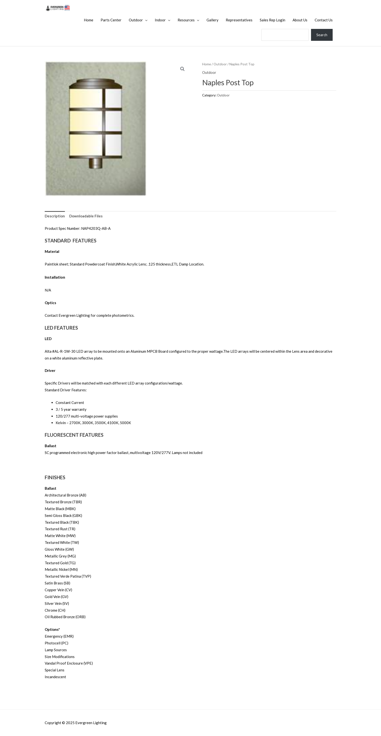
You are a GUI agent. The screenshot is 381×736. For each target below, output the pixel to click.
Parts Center (111, 20)
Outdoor (136, 20)
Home (88, 20)
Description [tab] (55, 216)
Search (321, 35)
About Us (300, 20)
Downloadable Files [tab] (86, 216)
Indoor (160, 20)
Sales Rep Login (272, 20)
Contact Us (324, 20)
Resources (186, 20)
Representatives (239, 20)
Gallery (212, 20)
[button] (182, 69)
